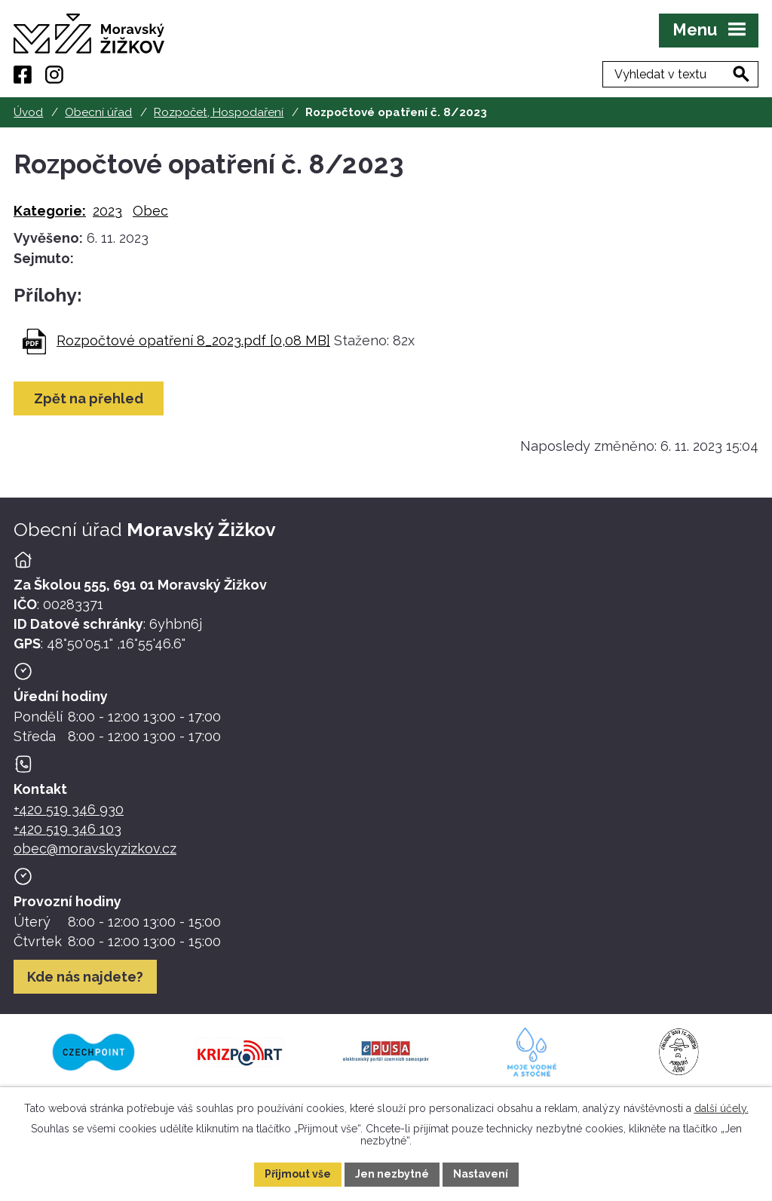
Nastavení (480, 1174)
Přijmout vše (298, 1174)
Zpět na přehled (88, 398)
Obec (150, 211)
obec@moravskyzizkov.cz (95, 848)
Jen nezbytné (392, 1174)
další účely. (721, 1108)
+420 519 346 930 (69, 809)
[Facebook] (23, 75)
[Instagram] (54, 75)
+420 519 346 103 (67, 829)
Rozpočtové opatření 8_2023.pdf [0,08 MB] (193, 340)
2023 (107, 211)
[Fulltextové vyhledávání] (680, 74)
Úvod (28, 112)
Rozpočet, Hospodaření (218, 112)
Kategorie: (50, 211)
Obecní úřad (98, 112)
